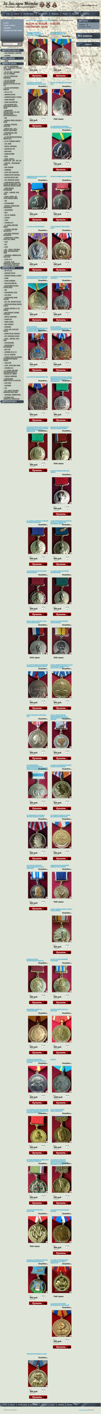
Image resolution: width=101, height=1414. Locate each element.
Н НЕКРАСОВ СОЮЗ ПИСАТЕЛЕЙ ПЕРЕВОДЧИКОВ (36, 177)
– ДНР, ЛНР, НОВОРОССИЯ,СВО (12, 302)
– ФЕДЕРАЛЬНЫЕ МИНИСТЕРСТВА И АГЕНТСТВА (12, 379)
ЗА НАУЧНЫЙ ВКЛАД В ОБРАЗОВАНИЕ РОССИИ (57, 33)
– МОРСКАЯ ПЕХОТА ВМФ (10, 177)
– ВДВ (5, 118)
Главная (28, 20)
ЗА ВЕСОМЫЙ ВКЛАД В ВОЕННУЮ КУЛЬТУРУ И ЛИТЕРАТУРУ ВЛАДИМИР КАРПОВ (61, 522)
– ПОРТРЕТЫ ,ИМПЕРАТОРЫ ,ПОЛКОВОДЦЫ (11, 206)
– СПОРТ (5, 220)
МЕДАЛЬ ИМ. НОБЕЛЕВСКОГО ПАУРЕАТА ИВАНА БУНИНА (59, 427)
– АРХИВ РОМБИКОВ (9, 281)
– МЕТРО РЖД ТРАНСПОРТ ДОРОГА (11, 330)
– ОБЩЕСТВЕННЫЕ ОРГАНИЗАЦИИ (8, 189)
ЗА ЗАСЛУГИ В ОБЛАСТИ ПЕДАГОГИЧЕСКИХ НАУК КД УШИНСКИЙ (35, 867)
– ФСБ (5, 244)
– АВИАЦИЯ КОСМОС (9, 94)
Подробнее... (43, 36)
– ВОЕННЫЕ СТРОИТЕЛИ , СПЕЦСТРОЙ (10, 125)
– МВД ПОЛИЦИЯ (8, 167)
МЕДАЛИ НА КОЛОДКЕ (9, 64)
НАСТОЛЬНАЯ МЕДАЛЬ (9, 402)
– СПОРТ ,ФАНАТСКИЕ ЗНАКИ (11, 365)
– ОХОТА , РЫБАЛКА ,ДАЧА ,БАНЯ (11, 193)
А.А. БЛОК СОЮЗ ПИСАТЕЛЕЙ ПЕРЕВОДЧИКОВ (59, 571)
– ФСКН (5, 247)
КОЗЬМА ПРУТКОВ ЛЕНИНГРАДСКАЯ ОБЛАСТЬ (35, 960)
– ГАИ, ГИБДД (7, 144)
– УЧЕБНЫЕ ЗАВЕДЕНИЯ (10, 376)
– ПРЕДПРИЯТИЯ (8, 210)
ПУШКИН (53, 1059)
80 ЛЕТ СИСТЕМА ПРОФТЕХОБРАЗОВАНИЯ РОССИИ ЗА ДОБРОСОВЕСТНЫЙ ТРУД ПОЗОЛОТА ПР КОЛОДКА (37, 329)
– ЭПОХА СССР (7, 259)
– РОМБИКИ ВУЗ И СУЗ (10, 352)
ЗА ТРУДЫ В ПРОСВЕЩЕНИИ (35, 226)
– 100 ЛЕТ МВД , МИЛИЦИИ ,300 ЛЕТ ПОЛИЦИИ (11, 73)
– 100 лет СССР (7, 92)
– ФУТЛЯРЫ (6, 55)
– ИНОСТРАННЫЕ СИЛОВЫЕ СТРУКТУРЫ (11, 313)
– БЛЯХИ (5, 61)
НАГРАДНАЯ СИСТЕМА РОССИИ (12, 31)
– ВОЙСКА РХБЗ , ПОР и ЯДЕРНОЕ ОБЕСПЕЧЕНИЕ (10, 129)
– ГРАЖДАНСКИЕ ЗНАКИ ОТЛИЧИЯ (10, 298)
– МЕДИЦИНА (7, 170)
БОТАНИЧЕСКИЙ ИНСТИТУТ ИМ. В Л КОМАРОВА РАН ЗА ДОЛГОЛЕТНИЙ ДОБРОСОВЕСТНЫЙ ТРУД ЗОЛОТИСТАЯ (37, 429)
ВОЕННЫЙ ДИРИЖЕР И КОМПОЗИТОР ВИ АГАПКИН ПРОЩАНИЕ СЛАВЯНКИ (35, 34)
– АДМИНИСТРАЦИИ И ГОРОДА (12, 97)
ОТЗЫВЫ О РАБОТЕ (9, 25)
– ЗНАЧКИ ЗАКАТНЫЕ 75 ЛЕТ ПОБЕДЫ (11, 309)
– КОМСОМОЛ (7, 151)
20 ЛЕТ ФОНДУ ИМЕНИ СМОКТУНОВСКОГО (57, 1110)
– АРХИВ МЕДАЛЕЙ (8, 99)
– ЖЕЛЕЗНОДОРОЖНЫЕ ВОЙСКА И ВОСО (12, 305)
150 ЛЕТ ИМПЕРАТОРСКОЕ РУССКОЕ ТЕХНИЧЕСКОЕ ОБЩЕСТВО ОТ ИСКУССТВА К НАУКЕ (61, 666)
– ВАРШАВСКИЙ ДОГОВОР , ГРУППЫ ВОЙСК (11, 286)
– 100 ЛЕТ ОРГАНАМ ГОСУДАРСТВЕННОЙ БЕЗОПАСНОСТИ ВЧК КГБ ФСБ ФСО (11, 83)
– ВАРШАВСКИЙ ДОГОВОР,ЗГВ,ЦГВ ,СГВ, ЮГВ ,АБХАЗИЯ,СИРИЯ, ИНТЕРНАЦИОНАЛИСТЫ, (11, 113)
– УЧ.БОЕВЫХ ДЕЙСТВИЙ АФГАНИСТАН (10, 230)
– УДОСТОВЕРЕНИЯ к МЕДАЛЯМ (12, 53)
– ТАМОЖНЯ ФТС (8, 223)
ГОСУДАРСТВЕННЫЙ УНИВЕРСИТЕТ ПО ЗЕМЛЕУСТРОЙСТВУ (38, 1160)
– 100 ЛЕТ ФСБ (7, 270)
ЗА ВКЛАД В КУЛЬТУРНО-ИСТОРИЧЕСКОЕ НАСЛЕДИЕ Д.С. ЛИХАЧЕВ (37, 1061)
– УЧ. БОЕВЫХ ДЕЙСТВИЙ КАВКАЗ (10, 226)
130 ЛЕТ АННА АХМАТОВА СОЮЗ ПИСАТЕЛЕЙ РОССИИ (37, 621)
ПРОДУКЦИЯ (7, 28)
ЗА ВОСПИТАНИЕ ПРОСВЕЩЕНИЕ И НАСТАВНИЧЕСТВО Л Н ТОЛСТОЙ (37, 277)
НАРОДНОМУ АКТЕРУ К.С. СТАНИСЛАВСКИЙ (34, 1010)
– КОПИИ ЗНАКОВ (8, 322)
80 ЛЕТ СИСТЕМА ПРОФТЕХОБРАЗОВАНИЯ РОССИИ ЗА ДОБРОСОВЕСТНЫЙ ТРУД (60, 328)
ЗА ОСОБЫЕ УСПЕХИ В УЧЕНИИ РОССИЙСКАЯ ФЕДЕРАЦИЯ (60, 816)
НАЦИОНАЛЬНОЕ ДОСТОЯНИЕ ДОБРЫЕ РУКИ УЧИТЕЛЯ (59, 866)
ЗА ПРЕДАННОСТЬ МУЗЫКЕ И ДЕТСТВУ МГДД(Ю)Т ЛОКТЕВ (36, 816)
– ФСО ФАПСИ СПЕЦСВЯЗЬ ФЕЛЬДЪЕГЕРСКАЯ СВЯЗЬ (11, 391)
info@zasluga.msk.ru (89, 5)
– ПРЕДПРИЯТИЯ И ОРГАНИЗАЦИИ (8, 346)
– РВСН (5, 212)
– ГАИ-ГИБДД (7, 295)
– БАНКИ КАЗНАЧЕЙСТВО (10, 102)
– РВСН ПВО (6, 349)
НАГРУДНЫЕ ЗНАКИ (8, 268)
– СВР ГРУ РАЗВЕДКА (9, 215)
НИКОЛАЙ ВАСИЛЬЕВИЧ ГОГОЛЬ (37, 1354)
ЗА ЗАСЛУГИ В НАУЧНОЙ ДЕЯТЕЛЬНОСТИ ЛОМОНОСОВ (59, 1304)
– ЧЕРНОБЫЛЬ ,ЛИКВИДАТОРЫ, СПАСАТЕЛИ (12, 256)
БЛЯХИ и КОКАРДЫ (8, 58)
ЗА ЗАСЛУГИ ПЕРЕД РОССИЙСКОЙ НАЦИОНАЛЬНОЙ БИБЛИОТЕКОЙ (37, 665)
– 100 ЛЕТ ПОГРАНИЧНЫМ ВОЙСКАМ (11, 88)
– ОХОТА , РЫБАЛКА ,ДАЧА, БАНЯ (11, 339)
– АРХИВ (5, 278)
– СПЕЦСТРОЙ (7, 363)
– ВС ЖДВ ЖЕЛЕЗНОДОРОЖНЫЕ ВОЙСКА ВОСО (12, 138)
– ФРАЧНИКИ (7, 385)
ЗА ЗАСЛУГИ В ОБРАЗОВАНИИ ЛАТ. (37, 377)
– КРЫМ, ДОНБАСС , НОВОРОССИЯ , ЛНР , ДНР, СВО (12, 159)
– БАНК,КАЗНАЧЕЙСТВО (10, 283)
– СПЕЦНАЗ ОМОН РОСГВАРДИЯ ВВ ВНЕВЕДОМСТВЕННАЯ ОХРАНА (12, 358)
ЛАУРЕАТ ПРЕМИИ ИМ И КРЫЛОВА (61, 176)
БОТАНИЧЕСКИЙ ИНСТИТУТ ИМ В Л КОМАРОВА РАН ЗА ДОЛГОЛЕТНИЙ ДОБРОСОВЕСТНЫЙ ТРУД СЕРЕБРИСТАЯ (61, 379)
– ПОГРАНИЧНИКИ (8, 203)
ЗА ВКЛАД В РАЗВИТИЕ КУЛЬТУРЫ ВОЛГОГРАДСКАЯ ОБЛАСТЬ (37, 1260)
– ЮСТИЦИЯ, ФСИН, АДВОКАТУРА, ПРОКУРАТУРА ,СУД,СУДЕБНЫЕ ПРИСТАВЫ (11, 263)
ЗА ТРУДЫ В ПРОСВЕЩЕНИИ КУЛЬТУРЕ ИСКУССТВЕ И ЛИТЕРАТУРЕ (59, 1261)
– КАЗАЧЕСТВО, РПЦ (9, 149)
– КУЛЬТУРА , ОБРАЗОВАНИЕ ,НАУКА (11, 164)
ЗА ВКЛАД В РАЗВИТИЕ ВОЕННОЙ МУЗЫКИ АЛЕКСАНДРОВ (60, 765)
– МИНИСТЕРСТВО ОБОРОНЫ (11, 175)
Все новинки (85, 36)
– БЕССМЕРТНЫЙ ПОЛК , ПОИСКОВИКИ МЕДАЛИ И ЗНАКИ (10, 106)
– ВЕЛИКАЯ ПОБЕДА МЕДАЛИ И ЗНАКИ (12, 121)
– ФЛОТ (5, 242)
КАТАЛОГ (6, 23)
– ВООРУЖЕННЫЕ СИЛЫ (10, 292)
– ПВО (5, 201)
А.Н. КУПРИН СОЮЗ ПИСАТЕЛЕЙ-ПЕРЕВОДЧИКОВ (37, 571)
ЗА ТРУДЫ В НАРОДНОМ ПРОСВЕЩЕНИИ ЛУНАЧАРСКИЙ (36, 83)
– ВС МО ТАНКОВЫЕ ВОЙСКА (11, 141)
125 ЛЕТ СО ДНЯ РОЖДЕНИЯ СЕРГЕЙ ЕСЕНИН (59, 621)
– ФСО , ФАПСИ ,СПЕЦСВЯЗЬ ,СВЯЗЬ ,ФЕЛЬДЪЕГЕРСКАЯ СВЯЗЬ (11, 251)
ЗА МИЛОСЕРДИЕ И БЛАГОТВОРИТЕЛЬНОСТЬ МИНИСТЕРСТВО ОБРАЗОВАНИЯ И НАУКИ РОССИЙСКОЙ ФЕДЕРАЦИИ (37, 767)
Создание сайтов (83, 1410)
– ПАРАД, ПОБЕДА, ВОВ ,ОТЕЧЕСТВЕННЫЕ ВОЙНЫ (10, 197)
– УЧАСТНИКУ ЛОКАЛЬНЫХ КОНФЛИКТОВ (11, 234)
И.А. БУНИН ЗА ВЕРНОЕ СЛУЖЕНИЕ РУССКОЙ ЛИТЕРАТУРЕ (37, 521)
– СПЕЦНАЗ (6, 217)
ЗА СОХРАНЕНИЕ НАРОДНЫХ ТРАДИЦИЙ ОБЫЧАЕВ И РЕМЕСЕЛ (61, 127)
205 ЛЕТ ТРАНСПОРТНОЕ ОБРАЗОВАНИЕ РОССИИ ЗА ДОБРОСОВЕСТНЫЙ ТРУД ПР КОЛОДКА (59, 717)
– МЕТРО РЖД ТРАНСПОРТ (11, 172)
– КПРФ (5, 156)
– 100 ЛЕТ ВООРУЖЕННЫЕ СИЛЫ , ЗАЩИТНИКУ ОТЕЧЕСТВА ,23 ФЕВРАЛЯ (12, 68)
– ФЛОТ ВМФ (7, 383)
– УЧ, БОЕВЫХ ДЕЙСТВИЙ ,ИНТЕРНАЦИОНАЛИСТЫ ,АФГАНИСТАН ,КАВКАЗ (10, 372)
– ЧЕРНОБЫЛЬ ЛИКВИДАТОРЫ (12, 395)
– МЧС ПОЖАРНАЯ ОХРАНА (11, 180)
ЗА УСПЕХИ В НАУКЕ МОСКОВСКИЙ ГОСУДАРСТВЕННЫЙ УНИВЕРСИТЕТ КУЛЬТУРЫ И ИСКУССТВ (38, 1111)
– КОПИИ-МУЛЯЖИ (8, 154)
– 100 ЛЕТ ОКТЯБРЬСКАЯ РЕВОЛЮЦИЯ (10, 77)
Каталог (34, 20)
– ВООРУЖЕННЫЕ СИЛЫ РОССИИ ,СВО (10, 133)
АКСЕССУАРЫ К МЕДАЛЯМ (10, 50)
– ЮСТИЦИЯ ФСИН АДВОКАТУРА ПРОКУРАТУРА (11, 398)
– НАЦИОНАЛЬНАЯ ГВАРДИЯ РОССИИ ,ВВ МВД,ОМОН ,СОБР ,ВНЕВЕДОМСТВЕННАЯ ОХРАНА (12, 184)
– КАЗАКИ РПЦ (7, 319)
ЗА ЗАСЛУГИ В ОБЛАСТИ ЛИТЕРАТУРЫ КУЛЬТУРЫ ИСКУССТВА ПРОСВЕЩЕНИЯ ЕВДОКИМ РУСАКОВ (59, 1162)
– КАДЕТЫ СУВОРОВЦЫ (10, 146)
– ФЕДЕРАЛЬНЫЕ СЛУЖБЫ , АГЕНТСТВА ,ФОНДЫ (11, 238)
